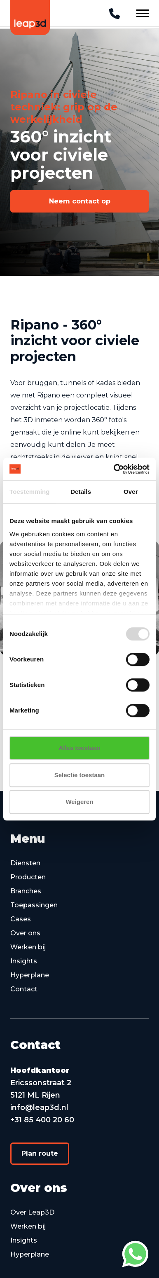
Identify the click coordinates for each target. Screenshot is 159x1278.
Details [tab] (80, 491)
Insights (23, 961)
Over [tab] (131, 491)
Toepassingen (34, 905)
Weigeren (79, 801)
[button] (79, 201)
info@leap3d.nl (39, 1107)
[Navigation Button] (142, 13)
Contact (23, 989)
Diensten (25, 863)
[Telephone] (114, 14)
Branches (25, 891)
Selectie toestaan (79, 774)
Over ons (25, 933)
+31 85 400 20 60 (42, 1119)
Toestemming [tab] (29, 491)
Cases (20, 919)
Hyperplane (29, 975)
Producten (28, 877)
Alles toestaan (79, 747)
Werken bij (28, 947)
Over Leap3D (32, 1212)
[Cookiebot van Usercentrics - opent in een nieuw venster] (114, 469)
